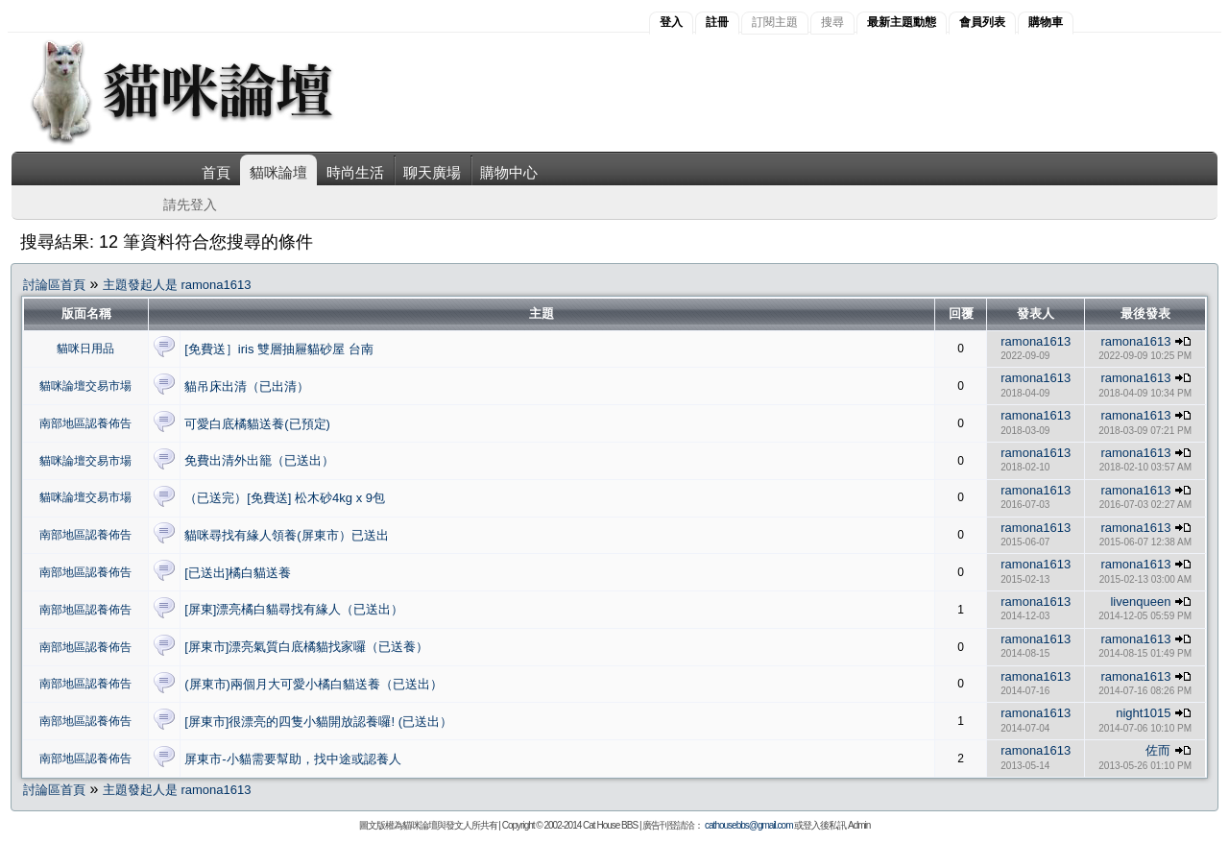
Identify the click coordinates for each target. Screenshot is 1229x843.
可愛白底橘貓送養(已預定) (257, 424)
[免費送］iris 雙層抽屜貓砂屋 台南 (278, 349)
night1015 (1143, 713)
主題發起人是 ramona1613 (177, 284)
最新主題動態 (901, 22)
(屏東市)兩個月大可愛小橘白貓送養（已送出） (313, 684)
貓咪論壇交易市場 (85, 386)
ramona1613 (1035, 341)
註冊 (717, 22)
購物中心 (509, 172)
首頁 (216, 172)
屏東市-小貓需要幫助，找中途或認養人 (292, 759)
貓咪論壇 (278, 172)
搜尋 (832, 22)
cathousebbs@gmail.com (748, 825)
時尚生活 (355, 172)
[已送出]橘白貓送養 (237, 573)
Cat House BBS (610, 825)
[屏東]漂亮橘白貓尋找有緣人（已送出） (293, 609)
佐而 (1157, 750)
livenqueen (1140, 601)
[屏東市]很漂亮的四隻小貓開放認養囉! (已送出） (318, 721)
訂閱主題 (775, 22)
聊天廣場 (432, 172)
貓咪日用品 (85, 348)
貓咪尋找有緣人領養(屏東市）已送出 (286, 535)
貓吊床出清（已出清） (246, 386)
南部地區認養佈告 (85, 423)
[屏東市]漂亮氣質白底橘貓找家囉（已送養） (306, 646)
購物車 (1045, 22)
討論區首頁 (54, 284)
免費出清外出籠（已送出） (259, 460)
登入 (671, 22)
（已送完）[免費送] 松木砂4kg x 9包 (284, 498)
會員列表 (982, 22)
